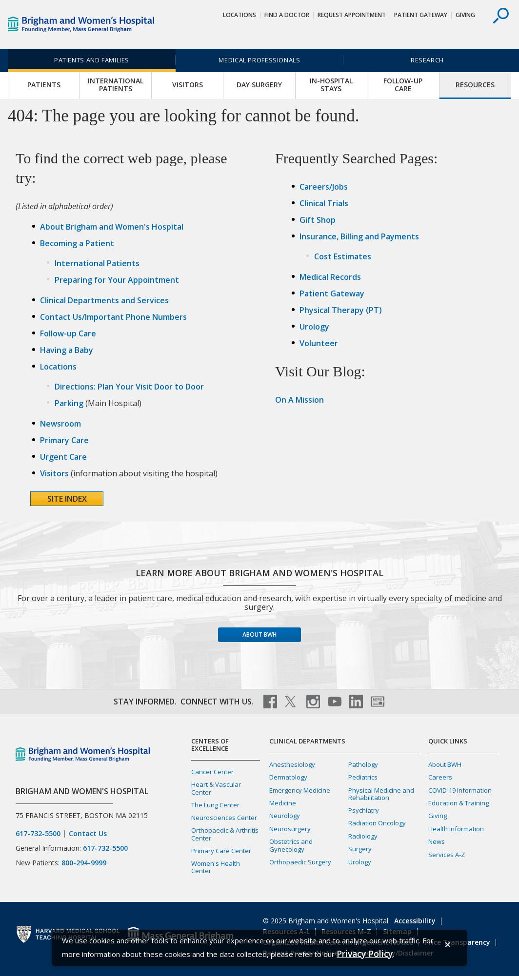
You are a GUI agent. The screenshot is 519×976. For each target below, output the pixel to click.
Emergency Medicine (299, 790)
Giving (465, 15)
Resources (475, 85)
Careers (440, 777)
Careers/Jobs (323, 186)
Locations (239, 15)
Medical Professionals (259, 60)
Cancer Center (212, 771)
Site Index (67, 498)
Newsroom (60, 423)
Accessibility (415, 920)
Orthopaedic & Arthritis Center (225, 834)
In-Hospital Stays (331, 85)
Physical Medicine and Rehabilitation (381, 794)
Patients (43, 85)
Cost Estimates (342, 256)
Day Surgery (259, 85)
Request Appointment (352, 15)
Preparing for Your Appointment (117, 279)
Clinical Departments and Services (104, 300)
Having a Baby (66, 350)
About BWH (259, 634)
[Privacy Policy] (365, 954)
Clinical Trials (323, 203)
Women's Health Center (215, 867)
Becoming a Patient (77, 243)
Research (427, 60)
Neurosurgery (290, 828)
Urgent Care (63, 456)
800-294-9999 (83, 862)
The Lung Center (215, 804)
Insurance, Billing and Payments (359, 236)
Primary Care (64, 440)
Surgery (360, 848)
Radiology (363, 836)
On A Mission (299, 399)
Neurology (284, 815)
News (436, 841)
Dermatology (288, 777)
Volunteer (318, 343)
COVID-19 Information (460, 790)
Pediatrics (363, 777)
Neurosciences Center (224, 817)
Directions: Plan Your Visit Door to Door (129, 386)
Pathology (363, 764)
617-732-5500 (38, 834)
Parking (69, 403)
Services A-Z (446, 854)
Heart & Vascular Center (216, 788)
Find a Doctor (286, 15)
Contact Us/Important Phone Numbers (113, 317)
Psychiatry (363, 810)
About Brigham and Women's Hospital (111, 226)
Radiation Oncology (377, 823)
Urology (314, 326)
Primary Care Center (221, 850)
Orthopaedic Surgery (300, 862)
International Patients (115, 85)
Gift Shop (317, 220)
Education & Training (458, 803)
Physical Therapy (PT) (340, 310)
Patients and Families (91, 60)
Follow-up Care (402, 85)
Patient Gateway (420, 15)
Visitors (187, 85)
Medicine (282, 803)
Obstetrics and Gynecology (291, 845)
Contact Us (88, 834)
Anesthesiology (292, 764)
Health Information (456, 828)
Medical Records (330, 277)
